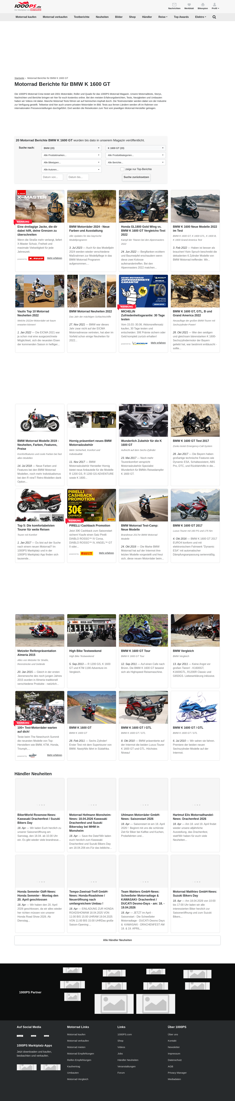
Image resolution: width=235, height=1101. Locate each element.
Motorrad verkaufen (55, 17)
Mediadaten (174, 1079)
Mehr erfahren (54, 258)
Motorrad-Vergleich (77, 1079)
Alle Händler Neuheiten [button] (117, 940)
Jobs (120, 1053)
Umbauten (73, 1072)
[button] (215, 6)
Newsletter (174, 1047)
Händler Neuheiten (128, 1060)
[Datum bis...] (78, 177)
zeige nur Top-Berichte (138, 169)
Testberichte (81, 17)
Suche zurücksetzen (136, 177)
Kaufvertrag (73, 1066)
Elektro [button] (199, 17)
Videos (121, 1047)
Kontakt (172, 1040)
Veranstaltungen (127, 1066)
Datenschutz (175, 1060)
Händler (147, 17)
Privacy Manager (177, 1072)
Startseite (19, 78)
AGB (170, 1066)
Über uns (173, 1034)
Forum (121, 1072)
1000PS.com (125, 1034)
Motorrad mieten (76, 1047)
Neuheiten (102, 17)
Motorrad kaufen (26, 17)
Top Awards (181, 17)
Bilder (118, 17)
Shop (132, 17)
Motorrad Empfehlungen (80, 1053)
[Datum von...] (52, 177)
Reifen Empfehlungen (79, 1060)
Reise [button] (161, 17)
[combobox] (72, 148)
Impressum (174, 1053)
